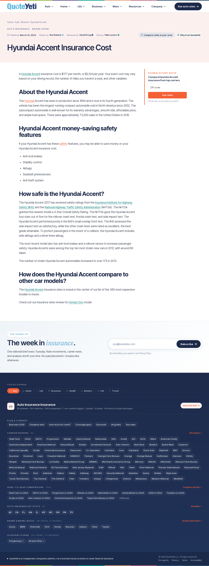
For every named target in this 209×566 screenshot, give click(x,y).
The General (40, 478)
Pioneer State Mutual (169, 467)
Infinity (189, 456)
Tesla (94, 526)
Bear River (139, 444)
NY (43, 512)
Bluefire (153, 444)
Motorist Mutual (17, 467)
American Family (169, 439)
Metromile (166, 461)
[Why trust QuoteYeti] (189, 35)
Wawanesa (141, 478)
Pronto (12, 473)
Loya (40, 456)
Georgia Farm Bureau (108, 456)
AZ (10, 512)
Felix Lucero (112, 35)
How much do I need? (60, 424)
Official (111, 467)
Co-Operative (93, 450)
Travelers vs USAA (175, 493)
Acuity (124, 439)
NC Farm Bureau (59, 467)
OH (58, 512)
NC (50, 512)
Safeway (84, 473)
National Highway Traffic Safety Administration (73, 207)
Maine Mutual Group (74, 461)
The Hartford (57, 478)
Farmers (89, 456)
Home (10, 22)
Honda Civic (76, 302)
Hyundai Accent (30, 74)
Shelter (157, 473)
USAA (28, 439)
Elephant (163, 450)
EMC (175, 450)
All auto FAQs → (36, 541)
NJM (101, 467)
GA (30, 512)
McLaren (70, 526)
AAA (113, 439)
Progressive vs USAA (62, 493)
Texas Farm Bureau (19, 478)
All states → (196, 506)
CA (17, 512)
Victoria (127, 478)
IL (37, 512)
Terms (184, 560)
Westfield (178, 478)
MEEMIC (93, 461)
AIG (133, 439)
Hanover (177, 456)
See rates (167, 95)
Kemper (13, 461)
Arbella (82, 444)
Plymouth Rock (191, 467)
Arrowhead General (101, 444)
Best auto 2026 (16, 424)
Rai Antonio (57, 35)
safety (63, 143)
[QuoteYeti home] (21, 6)
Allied (153, 439)
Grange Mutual (144, 456)
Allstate (67, 439)
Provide (24, 473)
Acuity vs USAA (16, 498)
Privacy (175, 560)
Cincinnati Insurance (55, 450)
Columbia (109, 450)
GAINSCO (75, 456)
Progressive (53, 439)
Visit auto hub (191, 405)
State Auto (171, 473)
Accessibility (196, 560)
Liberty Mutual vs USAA (133, 493)
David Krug (86, 35)
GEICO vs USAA (40, 493)
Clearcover (75, 450)
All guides (116, 424)
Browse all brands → (192, 521)
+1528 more (124, 498)
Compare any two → (192, 487)
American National (46, 444)
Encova (186, 450)
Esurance (14, 456)
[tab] (13, 390)
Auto (17, 22)
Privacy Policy (145, 353)
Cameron (183, 444)
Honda (57, 526)
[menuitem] (49, 6)
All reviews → (195, 433)
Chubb (36, 450)
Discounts (101, 424)
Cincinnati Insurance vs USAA (68, 498)
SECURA (98, 473)
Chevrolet (35, 526)
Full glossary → (16, 541)
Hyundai (29, 101)
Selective (133, 473)
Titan (71, 478)
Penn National (147, 467)
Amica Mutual (67, 444)
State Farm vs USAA (18, 493)
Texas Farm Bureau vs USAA (100, 498)
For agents (164, 560)
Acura (12, 526)
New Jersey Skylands (83, 467)
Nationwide (100, 439)
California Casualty (18, 450)
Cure (121, 450)
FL (23, 512)
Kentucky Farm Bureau (33, 461)
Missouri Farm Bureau (186, 461)
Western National (160, 478)
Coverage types (83, 424)
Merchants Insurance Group (116, 461)
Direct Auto (148, 450)
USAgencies (112, 478)
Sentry (146, 473)
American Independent (20, 444)
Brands (24, 22)
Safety (72, 473)
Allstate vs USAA (85, 493)
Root (35, 473)
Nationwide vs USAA (108, 493)
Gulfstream (162, 456)
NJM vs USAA (155, 493)
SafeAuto (47, 473)
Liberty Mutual (83, 439)
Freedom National (56, 456)
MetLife (152, 461)
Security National (115, 473)
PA (64, 512)
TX (71, 512)
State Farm (14, 439)
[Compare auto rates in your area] (156, 35)
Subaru (83, 526)
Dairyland (133, 450)
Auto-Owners (122, 444)
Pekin (132, 467)
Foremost (28, 456)
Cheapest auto (36, 424)
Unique (97, 478)
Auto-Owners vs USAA (39, 498)
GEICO (38, 439)
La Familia (54, 461)
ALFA (142, 439)
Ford (47, 526)
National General (38, 467)
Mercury (139, 461)
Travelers (84, 478)
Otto (122, 467)
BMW (22, 526)
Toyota (105, 526)
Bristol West (168, 444)
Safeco (60, 473)
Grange (128, 456)
